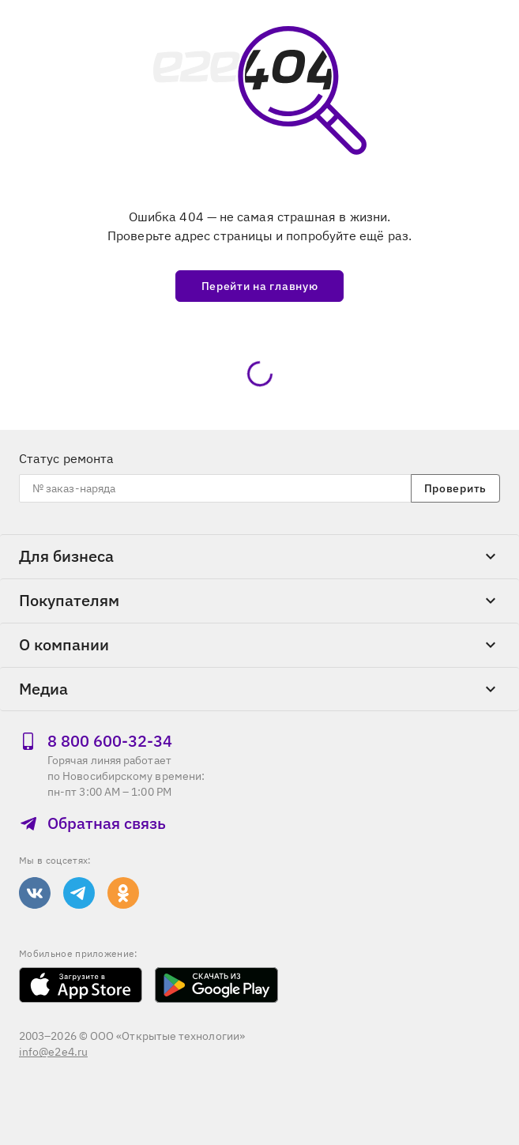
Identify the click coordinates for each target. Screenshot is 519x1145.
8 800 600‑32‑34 (95, 740)
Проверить (455, 488)
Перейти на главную (259, 286)
